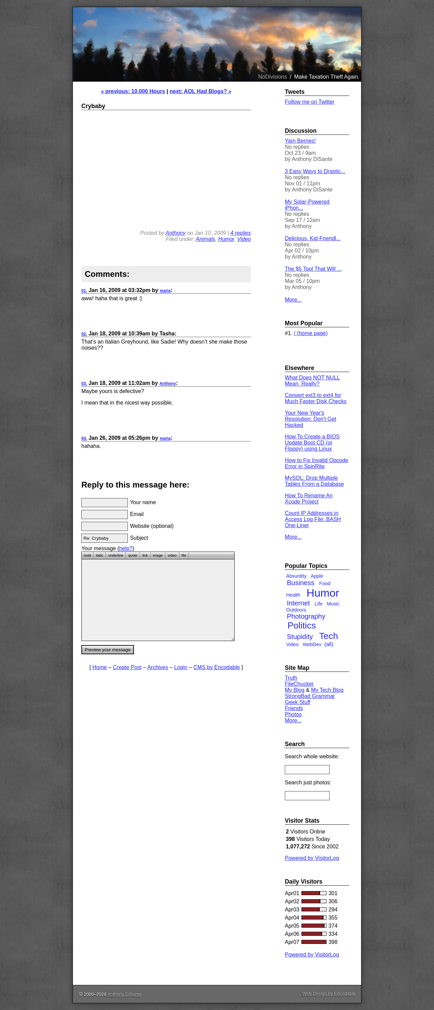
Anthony (176, 233)
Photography (306, 616)
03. (84, 383)
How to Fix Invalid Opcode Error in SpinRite (316, 463)
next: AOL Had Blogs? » (200, 91)
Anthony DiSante (124, 994)
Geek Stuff (297, 702)
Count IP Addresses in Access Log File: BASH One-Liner (313, 519)
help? (125, 548)
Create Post (127, 667)
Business (300, 582)
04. (84, 438)
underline (115, 555)
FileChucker (299, 684)
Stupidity (300, 636)
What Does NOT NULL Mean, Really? (312, 381)
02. (84, 334)
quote (132, 555)
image (158, 555)
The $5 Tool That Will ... (313, 269)
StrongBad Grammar (310, 696)
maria (165, 290)
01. (84, 290)
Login (181, 667)
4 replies (241, 233)
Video (244, 239)
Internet (298, 603)
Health (293, 595)
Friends (294, 708)
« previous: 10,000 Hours (133, 91)
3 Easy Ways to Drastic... (315, 171)
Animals (205, 239)
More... (293, 300)
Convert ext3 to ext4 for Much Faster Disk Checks (316, 398)
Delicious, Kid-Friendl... (313, 238)
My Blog (294, 690)
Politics (302, 625)
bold (87, 555)
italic (99, 555)
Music (333, 603)
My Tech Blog (327, 690)
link (145, 555)
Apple (317, 576)
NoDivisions (272, 77)
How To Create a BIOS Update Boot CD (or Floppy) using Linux (312, 443)
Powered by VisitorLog (312, 858)
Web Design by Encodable (328, 993)
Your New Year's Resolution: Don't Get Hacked (310, 419)
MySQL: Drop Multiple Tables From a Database (314, 481)
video (172, 555)
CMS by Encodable (217, 667)
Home (100, 667)
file (184, 555)
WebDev (312, 644)
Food (325, 583)
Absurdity (296, 576)
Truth (291, 678)
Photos (293, 714)
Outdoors (296, 610)
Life (318, 603)
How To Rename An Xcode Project (309, 498)
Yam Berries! (300, 141)
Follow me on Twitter (309, 102)
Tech (328, 636)
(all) (328, 644)
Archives (157, 667)
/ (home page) (311, 333)
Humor (226, 239)
